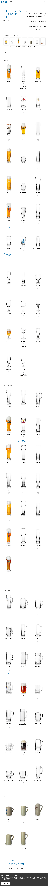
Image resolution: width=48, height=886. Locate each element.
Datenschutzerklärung (8, 879)
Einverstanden (5, 883)
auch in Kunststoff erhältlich (8, 227)
